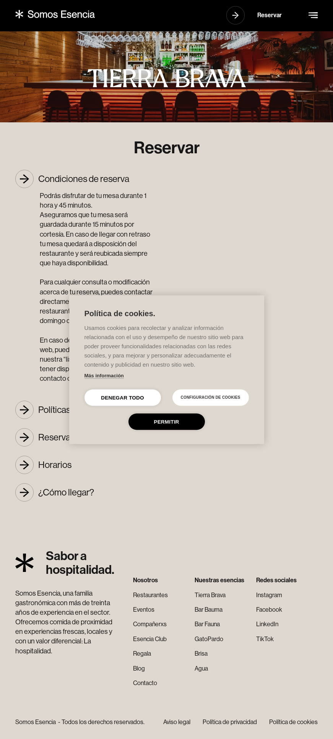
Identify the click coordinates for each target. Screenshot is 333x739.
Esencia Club (150, 639)
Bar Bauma (209, 609)
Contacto (145, 683)
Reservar (269, 15)
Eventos (143, 609)
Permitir (166, 421)
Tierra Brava (210, 595)
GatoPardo (209, 639)
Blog (139, 668)
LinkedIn (267, 624)
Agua (201, 668)
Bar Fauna (207, 624)
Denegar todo (122, 397)
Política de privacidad (230, 722)
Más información (104, 375)
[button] (313, 15)
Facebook (269, 609)
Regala (142, 653)
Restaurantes (150, 595)
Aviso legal (176, 722)
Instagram (269, 595)
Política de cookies (293, 722)
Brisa (201, 653)
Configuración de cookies (210, 397)
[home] (55, 14)
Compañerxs (150, 624)
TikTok (265, 639)
